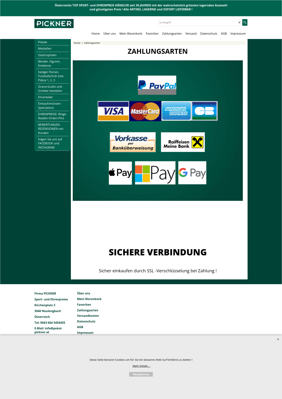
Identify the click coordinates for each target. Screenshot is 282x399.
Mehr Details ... (141, 366)
